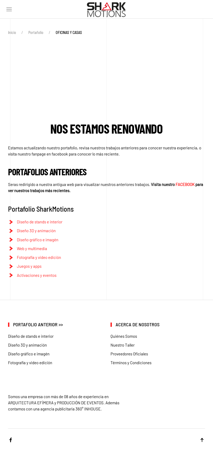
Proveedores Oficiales (129, 353)
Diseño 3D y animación (36, 230)
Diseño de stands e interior (39, 221)
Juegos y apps (29, 266)
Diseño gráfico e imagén (37, 239)
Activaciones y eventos (36, 275)
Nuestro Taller (123, 345)
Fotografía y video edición (39, 257)
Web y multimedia (32, 248)
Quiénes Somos (124, 336)
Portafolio (35, 32)
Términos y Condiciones (131, 362)
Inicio (12, 32)
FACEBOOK (185, 184)
